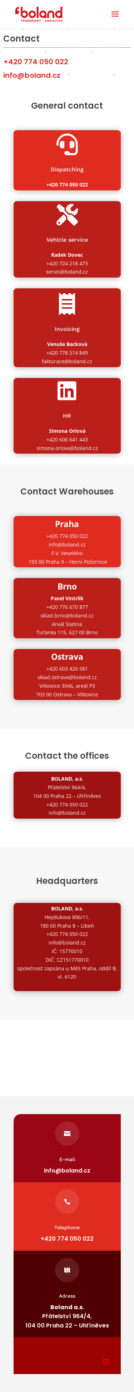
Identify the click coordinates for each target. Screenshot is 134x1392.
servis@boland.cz (67, 271)
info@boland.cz (67, 544)
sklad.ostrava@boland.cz (67, 677)
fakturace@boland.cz (67, 361)
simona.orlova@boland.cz (67, 448)
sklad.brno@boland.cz (67, 615)
